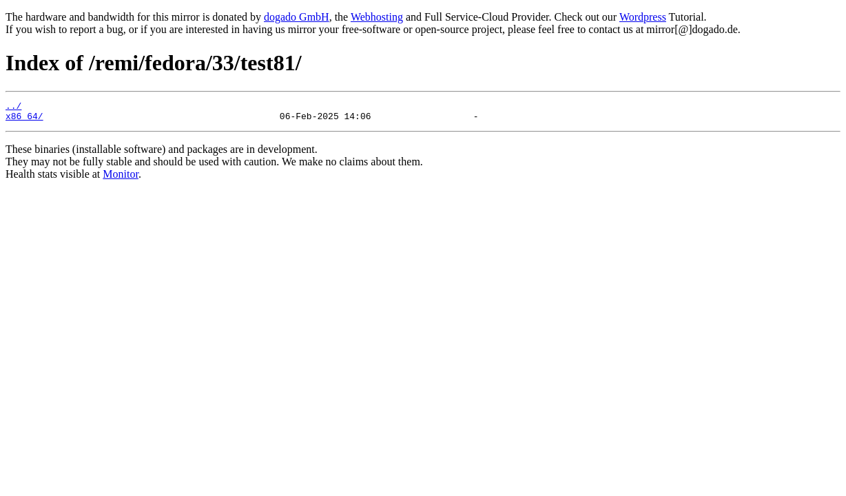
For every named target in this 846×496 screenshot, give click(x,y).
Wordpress (642, 17)
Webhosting (377, 17)
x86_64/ (24, 120)
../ (13, 107)
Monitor (120, 178)
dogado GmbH (296, 17)
